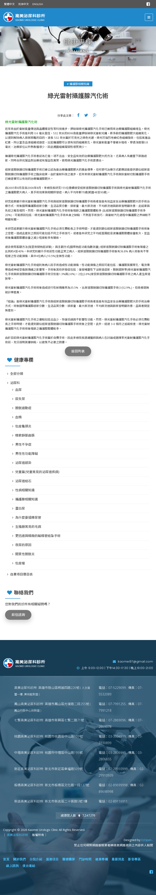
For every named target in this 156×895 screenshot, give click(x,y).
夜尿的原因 (23, 545)
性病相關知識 (25, 490)
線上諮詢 (12, 866)
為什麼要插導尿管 (28, 517)
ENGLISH (37, 4)
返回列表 (78, 351)
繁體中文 (9, 4)
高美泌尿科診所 (18, 835)
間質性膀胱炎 (25, 554)
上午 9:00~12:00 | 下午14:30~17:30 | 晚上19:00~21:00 (115, 668)
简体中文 (23, 4)
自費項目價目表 (21, 574)
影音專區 (134, 859)
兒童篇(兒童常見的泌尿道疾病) (37, 472)
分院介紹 (36, 859)
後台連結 (28, 866)
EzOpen (146, 840)
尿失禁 (20, 399)
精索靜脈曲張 (25, 435)
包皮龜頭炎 (23, 426)
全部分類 (16, 373)
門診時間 (85, 859)
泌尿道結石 (23, 481)
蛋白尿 (20, 508)
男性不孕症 (23, 444)
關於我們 (19, 859)
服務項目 (52, 859)
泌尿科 (15, 383)
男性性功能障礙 (26, 453)
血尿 (18, 389)
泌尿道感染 (23, 462)
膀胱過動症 (23, 408)
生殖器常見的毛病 (28, 526)
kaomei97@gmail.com (133, 661)
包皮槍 (20, 563)
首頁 (6, 859)
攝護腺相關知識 (26, 499)
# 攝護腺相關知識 (78, 84)
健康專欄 (101, 859)
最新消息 (118, 859)
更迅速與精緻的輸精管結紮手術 (38, 536)
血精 (18, 417)
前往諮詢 (18, 614)
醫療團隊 (68, 859)
